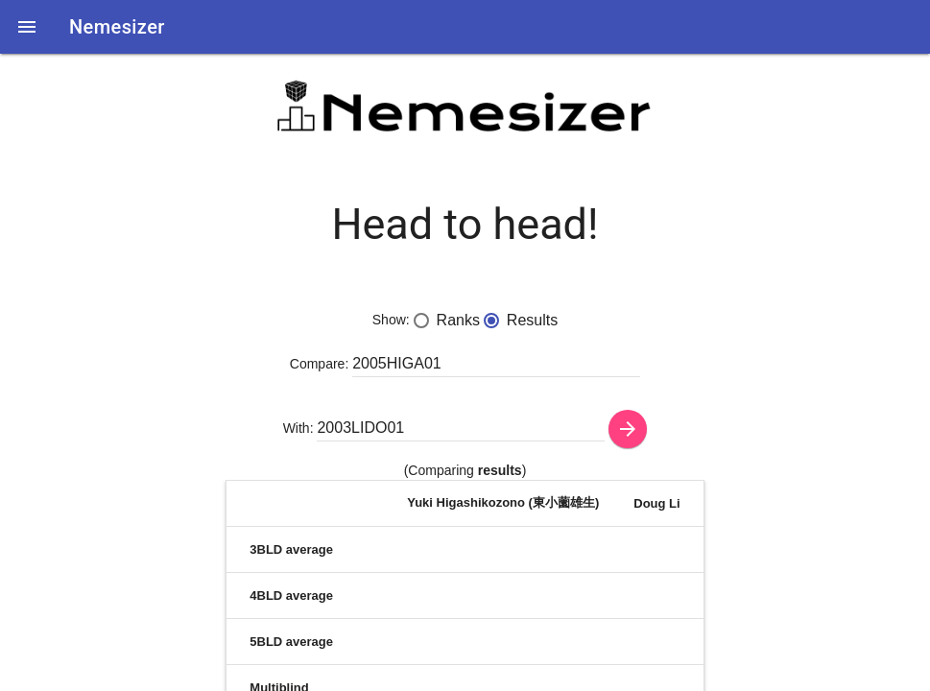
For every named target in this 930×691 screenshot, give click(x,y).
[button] (27, 27)
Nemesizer (117, 26)
